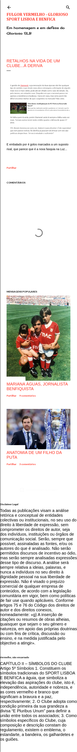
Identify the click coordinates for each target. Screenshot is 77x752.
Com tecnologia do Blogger (38, 489)
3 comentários (27, 464)
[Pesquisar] (68, 6)
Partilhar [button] (11, 167)
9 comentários (27, 395)
